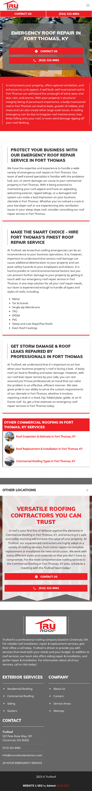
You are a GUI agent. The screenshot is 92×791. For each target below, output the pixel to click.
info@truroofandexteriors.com (22, 755)
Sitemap (58, 711)
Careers (58, 696)
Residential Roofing (19, 689)
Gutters (12, 711)
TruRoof (7, 732)
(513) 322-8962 (11, 748)
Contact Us (23, 13)
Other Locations (19, 490)
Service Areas (62, 703)
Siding (11, 703)
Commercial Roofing (20, 696)
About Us (59, 689)
